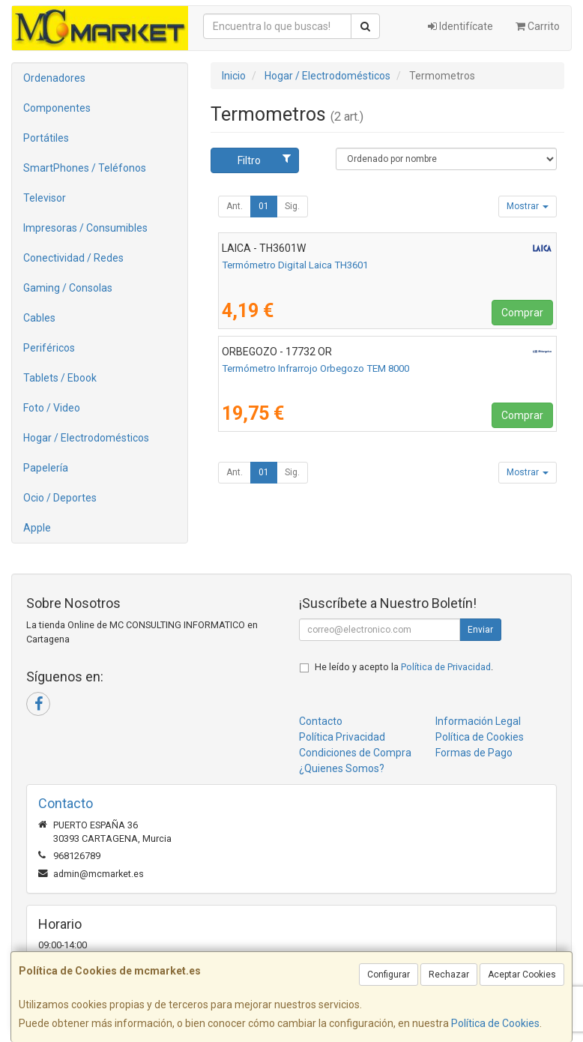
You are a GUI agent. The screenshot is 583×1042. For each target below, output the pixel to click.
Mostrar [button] (528, 206)
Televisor (44, 198)
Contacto (320, 721)
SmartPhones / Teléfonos (84, 168)
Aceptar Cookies (522, 974)
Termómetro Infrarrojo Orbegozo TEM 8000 (315, 368)
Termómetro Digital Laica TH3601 (295, 265)
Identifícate (460, 26)
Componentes (57, 108)
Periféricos (49, 348)
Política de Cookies (495, 1023)
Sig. (292, 206)
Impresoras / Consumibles (85, 228)
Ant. (234, 206)
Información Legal (478, 721)
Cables (39, 318)
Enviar (480, 629)
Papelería (45, 468)
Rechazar (449, 974)
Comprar (522, 313)
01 (264, 206)
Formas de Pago (474, 753)
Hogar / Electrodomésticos (86, 438)
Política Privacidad (342, 737)
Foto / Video (51, 408)
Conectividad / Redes (73, 258)
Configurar (388, 974)
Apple (37, 528)
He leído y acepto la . (404, 666)
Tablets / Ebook (60, 378)
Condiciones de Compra (355, 753)
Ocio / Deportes (60, 498)
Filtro (264, 159)
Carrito (538, 26)
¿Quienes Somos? (341, 768)
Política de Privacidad (446, 666)
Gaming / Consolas (67, 288)
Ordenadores (54, 78)
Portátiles (46, 138)
